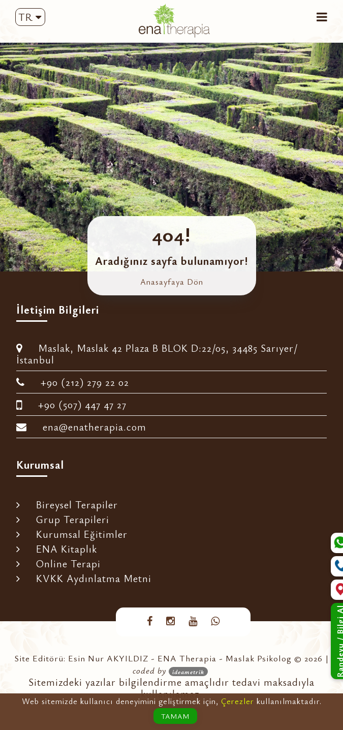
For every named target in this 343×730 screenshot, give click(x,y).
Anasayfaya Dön (171, 281)
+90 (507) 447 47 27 (71, 404)
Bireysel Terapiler (67, 504)
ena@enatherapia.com (81, 427)
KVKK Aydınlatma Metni (83, 578)
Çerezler (237, 701)
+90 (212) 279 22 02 (72, 382)
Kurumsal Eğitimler (72, 534)
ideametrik (188, 671)
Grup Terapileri (62, 519)
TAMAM (175, 716)
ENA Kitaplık (56, 549)
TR (30, 17)
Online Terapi (58, 563)
